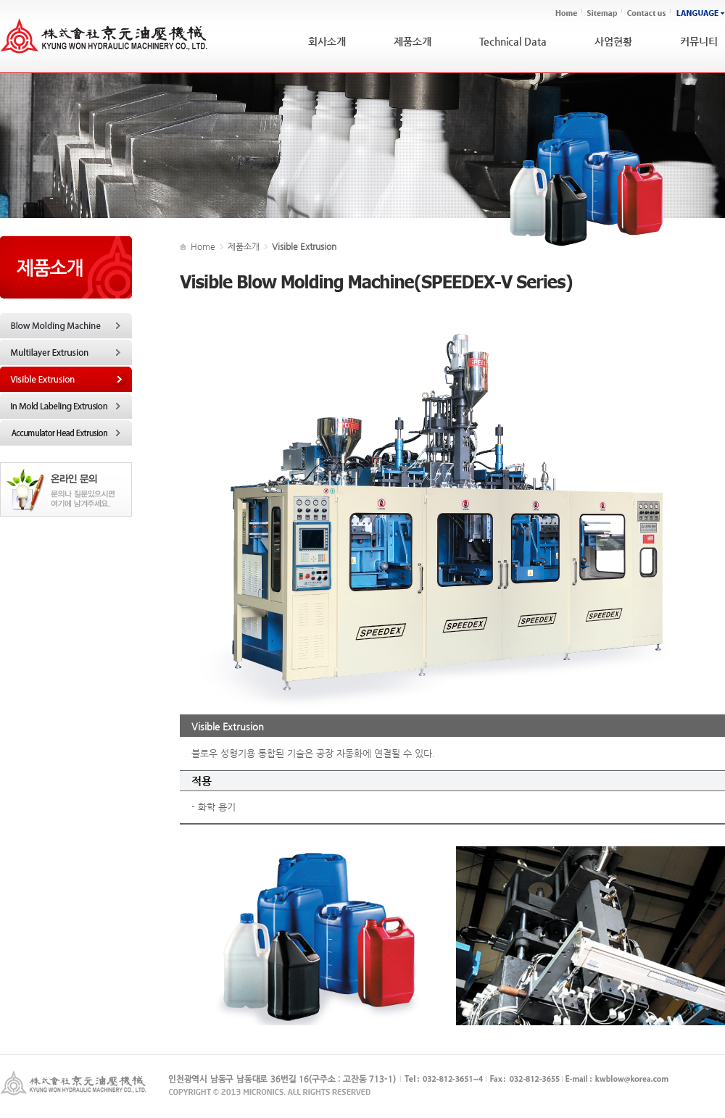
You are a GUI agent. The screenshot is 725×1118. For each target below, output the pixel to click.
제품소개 (412, 41)
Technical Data (513, 41)
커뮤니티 (699, 41)
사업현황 (613, 41)
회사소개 (327, 41)
